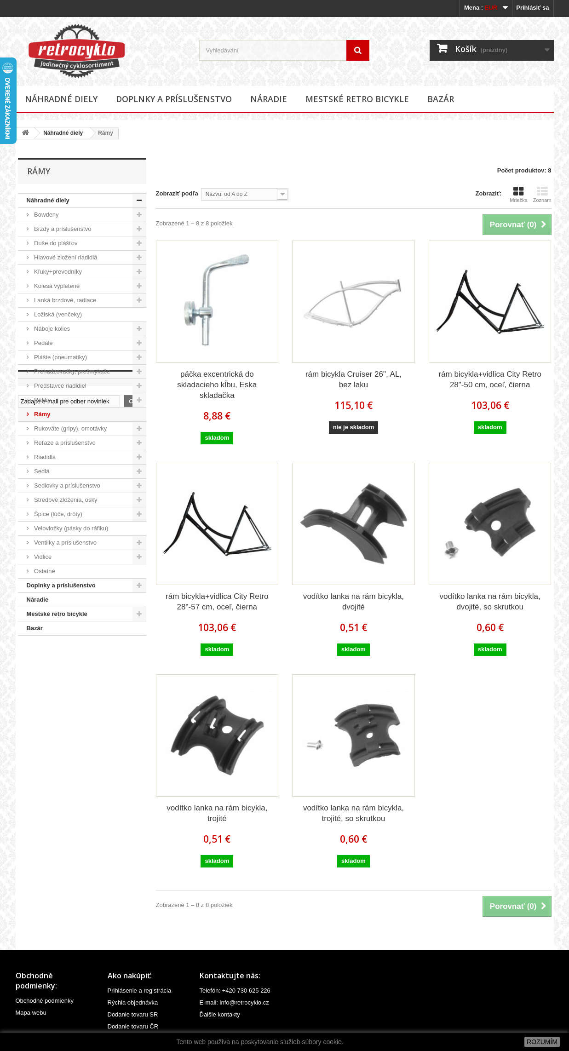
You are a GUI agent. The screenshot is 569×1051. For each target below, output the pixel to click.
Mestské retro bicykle (357, 98)
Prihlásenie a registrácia (140, 990)
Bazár (440, 98)
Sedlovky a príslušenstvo (66, 485)
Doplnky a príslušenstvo (174, 98)
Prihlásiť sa (532, 7)
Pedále (43, 342)
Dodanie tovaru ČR (133, 1026)
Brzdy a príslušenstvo (62, 228)
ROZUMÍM (542, 1041)
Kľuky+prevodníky (57, 271)
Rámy (42, 414)
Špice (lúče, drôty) (57, 514)
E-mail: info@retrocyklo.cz (234, 1002)
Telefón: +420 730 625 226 (235, 990)
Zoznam (542, 194)
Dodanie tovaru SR (133, 1014)
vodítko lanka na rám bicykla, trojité (217, 813)
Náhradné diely (61, 98)
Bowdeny (46, 214)
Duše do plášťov (55, 243)
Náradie (268, 98)
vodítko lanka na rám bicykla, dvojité (353, 601)
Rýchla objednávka (133, 1002)
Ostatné (44, 571)
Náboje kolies (51, 328)
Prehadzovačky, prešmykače (71, 371)
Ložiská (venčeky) (57, 314)
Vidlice (42, 556)
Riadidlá (44, 457)
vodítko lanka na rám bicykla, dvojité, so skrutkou (490, 601)
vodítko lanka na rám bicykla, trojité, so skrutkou (353, 813)
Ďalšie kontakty (220, 1014)
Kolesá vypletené (56, 285)
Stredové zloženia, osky (65, 499)
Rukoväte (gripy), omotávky (70, 428)
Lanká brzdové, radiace (65, 300)
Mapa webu (31, 1012)
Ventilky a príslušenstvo (65, 542)
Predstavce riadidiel (59, 385)
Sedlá (41, 471)
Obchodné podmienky (45, 1000)
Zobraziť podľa (177, 193)
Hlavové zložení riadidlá (65, 257)
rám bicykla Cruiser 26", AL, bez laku (353, 379)
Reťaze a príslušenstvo (64, 442)
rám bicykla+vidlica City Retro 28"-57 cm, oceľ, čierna (217, 601)
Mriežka (519, 194)
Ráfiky (42, 399)
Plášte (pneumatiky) (60, 357)
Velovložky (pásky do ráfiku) (71, 528)
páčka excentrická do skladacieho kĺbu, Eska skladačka (217, 385)
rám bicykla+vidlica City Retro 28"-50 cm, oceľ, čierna (489, 379)
